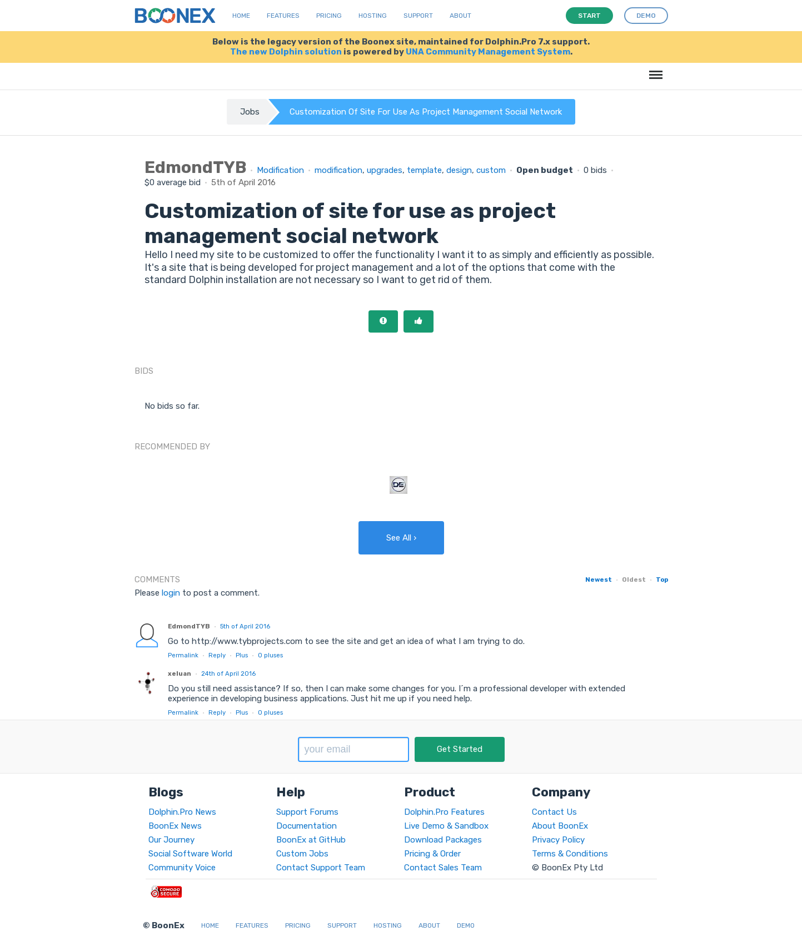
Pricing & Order (432, 854)
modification (338, 170)
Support (418, 15)
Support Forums (307, 812)
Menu (654, 69)
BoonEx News (175, 826)
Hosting (372, 15)
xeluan (179, 673)
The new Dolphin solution (286, 52)
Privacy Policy (558, 840)
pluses (270, 655)
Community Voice (182, 868)
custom (491, 170)
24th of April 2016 (228, 673)
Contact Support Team (320, 868)
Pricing (329, 15)
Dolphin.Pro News (182, 812)
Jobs (250, 112)
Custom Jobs (302, 854)
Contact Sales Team (443, 868)
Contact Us (554, 812)
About (460, 15)
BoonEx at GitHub (311, 840)
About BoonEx (560, 826)
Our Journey (171, 840)
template (424, 170)
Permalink (183, 655)
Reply (217, 655)
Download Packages (443, 840)
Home (241, 15)
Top (662, 579)
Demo (466, 925)
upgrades (384, 170)
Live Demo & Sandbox (446, 826)
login (171, 593)
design (459, 170)
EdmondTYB (189, 626)
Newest (598, 579)
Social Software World (190, 854)
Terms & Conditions (570, 854)
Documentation (306, 826)
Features (283, 15)
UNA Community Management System (488, 52)
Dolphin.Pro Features (444, 812)
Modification (280, 170)
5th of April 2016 (245, 626)
